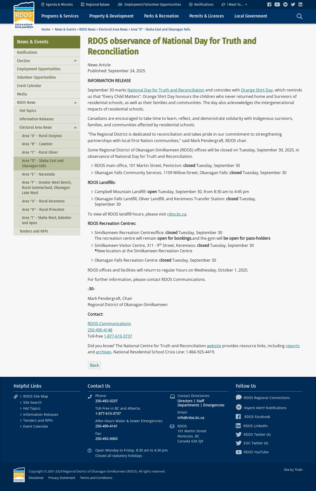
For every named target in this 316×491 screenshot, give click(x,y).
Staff (200, 401)
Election (23, 60)
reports (293, 345)
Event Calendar (29, 85)
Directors (185, 401)
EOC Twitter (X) (252, 443)
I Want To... (232, 4)
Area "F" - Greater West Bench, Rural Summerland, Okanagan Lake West (46, 187)
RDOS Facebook (253, 416)
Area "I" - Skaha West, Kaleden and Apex (46, 220)
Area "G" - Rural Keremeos (43, 201)
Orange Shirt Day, (257, 90)
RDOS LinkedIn (252, 425)
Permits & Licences (206, 16)
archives (103, 352)
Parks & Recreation (161, 16)
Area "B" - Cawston (37, 144)
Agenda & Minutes (57, 4)
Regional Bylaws (95, 4)
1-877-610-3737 (118, 336)
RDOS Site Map (35, 396)
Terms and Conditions (96, 477)
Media (22, 94)
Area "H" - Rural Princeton (43, 209)
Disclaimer (36, 477)
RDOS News (87, 29)
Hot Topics (28, 110)
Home (45, 29)
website (214, 345)
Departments (188, 405)
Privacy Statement (61, 477)
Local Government (251, 16)
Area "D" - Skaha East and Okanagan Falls (43, 163)
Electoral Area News (113, 29)
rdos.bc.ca (176, 214)
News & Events (65, 29)
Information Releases (37, 119)
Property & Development (111, 16)
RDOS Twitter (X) (253, 434)
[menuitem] (57, 4)
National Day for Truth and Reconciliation (165, 90)
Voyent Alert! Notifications (261, 407)
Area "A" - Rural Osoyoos (42, 135)
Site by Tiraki (293, 469)
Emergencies (213, 405)
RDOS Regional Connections (263, 397)
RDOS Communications (109, 323)
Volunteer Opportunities (36, 77)
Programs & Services (60, 16)
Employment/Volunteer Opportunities (149, 4)
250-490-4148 (100, 330)
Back (94, 365)
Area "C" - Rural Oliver (40, 152)
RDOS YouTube (252, 452)
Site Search (32, 402)
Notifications (201, 4)
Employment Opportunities (38, 69)
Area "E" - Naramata (38, 174)
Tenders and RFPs (34, 231)
